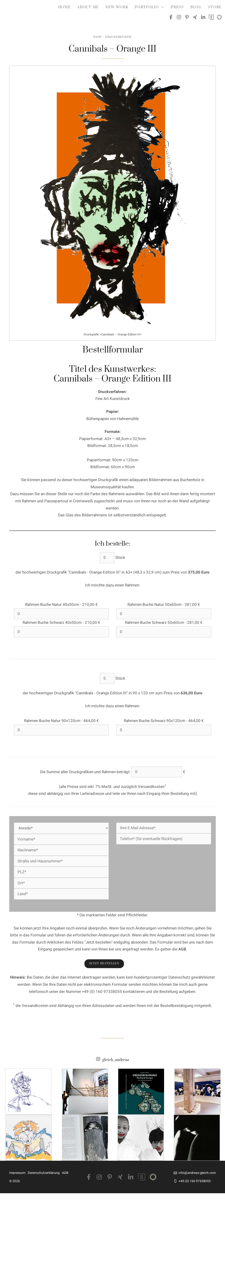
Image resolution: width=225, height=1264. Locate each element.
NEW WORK (116, 7)
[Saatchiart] (153, 1177)
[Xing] (120, 1177)
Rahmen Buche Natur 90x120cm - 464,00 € (61, 721)
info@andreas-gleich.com (197, 1172)
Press (177, 7)
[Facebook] (89, 1177)
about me (88, 7)
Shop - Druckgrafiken (112, 37)
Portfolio (151, 7)
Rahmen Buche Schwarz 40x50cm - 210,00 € (61, 622)
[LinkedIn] (131, 1177)
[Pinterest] (110, 1177)
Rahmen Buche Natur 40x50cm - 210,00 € (61, 604)
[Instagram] (99, 1177)
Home (64, 7)
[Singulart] (141, 1177)
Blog (196, 7)
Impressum (17, 1172)
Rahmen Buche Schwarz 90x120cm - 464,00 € (164, 721)
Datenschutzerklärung (44, 1172)
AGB (182, 949)
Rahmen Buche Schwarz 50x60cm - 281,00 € (164, 622)
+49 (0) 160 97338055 (195, 1181)
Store (215, 7)
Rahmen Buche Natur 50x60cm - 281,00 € (164, 604)
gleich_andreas (115, 1060)
